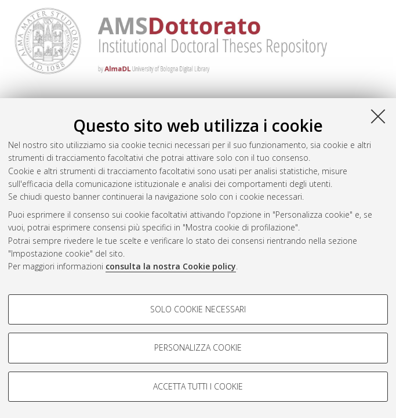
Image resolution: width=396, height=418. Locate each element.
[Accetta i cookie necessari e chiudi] (378, 116)
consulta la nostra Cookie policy (171, 266)
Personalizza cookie (198, 347)
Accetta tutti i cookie (198, 386)
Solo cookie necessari (198, 309)
